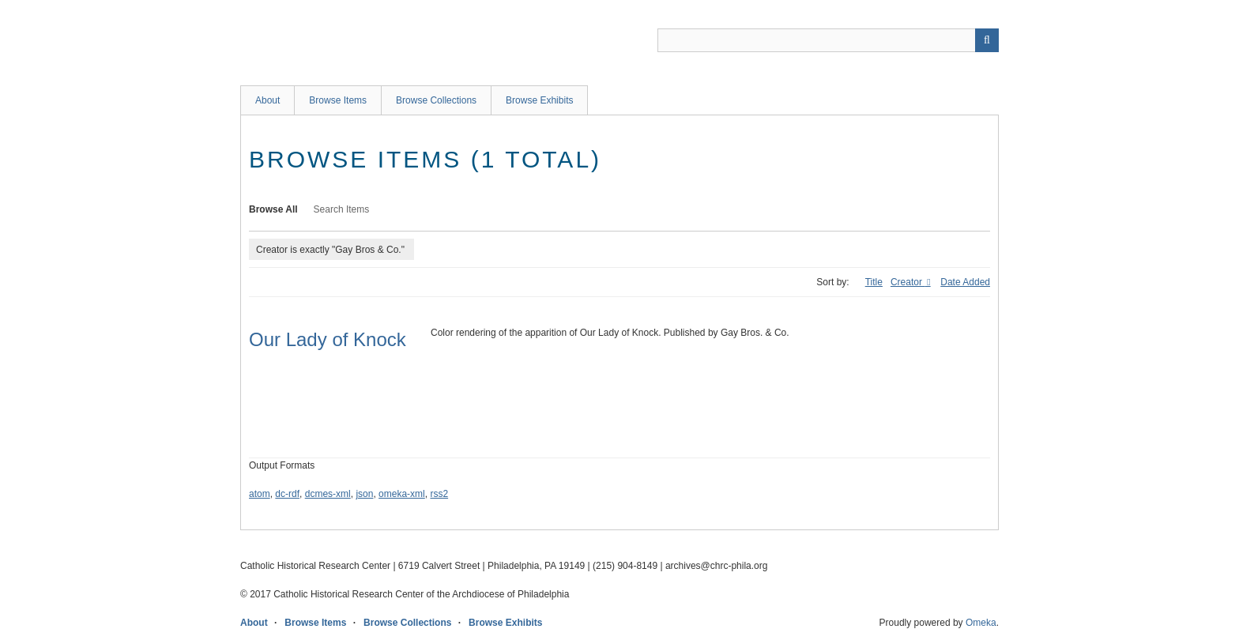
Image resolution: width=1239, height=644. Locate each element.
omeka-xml (401, 493)
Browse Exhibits (539, 100)
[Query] (828, 40)
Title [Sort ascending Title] (874, 282)
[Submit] (987, 40)
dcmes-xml (328, 493)
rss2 (439, 493)
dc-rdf (287, 493)
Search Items (342, 209)
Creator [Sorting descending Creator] (908, 282)
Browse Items (338, 100)
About (267, 100)
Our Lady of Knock (327, 339)
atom (259, 493)
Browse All (273, 209)
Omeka (981, 622)
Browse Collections (436, 100)
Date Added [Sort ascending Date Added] (965, 282)
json (364, 493)
